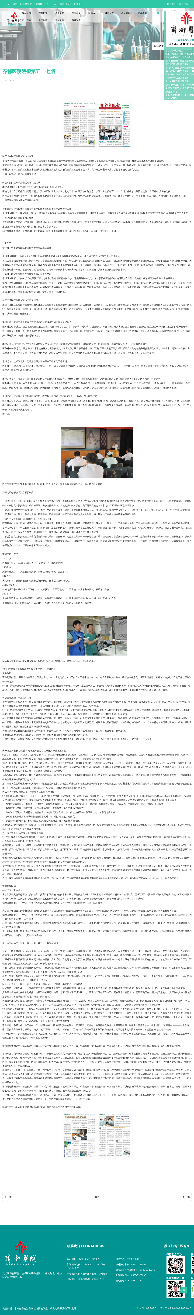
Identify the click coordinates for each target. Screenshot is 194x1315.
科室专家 (109, 13)
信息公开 (59, 13)
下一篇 (186, 1197)
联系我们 (171, 3)
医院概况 (43, 13)
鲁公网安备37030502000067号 (176, 1307)
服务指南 (142, 13)
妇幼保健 (26, 20)
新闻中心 (92, 13)
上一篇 (8, 1197)
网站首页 (26, 13)
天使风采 (59, 20)
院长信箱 (183, 3)
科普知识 (76, 20)
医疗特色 (76, 13)
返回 (97, 1197)
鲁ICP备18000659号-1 (148, 1307)
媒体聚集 (125, 13)
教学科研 (43, 20)
